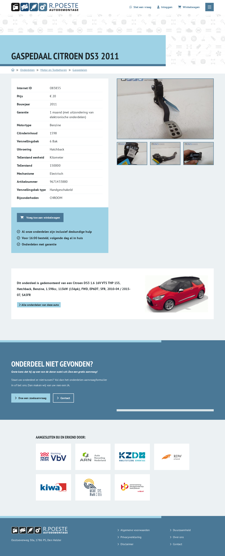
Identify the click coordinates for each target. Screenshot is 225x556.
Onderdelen (27, 70)
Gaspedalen (79, 70)
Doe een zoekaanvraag (31, 398)
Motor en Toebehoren (53, 70)
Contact (63, 398)
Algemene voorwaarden (135, 530)
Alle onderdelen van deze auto (39, 305)
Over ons (178, 537)
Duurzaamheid (182, 530)
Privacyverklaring (131, 537)
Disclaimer (127, 544)
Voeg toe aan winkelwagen (40, 217)
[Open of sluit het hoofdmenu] (209, 7)
